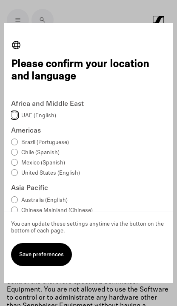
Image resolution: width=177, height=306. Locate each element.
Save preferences (41, 255)
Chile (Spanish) (40, 153)
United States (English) (50, 173)
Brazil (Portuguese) (45, 142)
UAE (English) (38, 116)
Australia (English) (44, 200)
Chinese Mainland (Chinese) (57, 210)
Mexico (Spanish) (43, 163)
